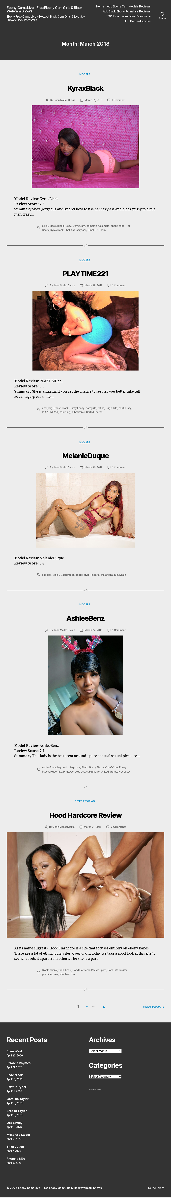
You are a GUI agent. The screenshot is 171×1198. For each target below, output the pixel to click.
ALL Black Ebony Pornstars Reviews (127, 11)
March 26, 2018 (93, 469)
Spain (125, 576)
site (62, 976)
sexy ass (83, 230)
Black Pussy (65, 226)
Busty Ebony (78, 409)
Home (100, 6)
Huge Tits (113, 409)
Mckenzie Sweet (18, 1135)
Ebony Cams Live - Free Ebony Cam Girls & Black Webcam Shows (45, 9)
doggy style (84, 576)
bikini (45, 226)
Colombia (105, 226)
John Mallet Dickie (64, 100)
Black (53, 226)
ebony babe (120, 226)
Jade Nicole (15, 1076)
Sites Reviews (85, 803)
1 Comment (120, 100)
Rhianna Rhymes (18, 1064)
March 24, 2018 (93, 632)
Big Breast (54, 409)
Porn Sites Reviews (134, 16)
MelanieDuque (85, 455)
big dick (47, 576)
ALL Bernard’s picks (137, 21)
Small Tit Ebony (98, 230)
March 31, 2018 (93, 100)
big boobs (64, 769)
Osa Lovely (14, 1123)
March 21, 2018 (93, 829)
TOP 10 (111, 16)
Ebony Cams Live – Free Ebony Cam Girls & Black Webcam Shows (64, 1188)
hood (69, 972)
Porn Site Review (120, 972)
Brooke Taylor (17, 1111)
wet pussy (126, 773)
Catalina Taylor (18, 1099)
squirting (74, 413)
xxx (74, 976)
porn (106, 972)
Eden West (14, 1052)
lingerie (97, 576)
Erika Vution (15, 1147)
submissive (88, 413)
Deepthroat (68, 576)
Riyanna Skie (16, 1159)
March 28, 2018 (93, 286)
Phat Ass (71, 230)
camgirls (93, 226)
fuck (61, 972)
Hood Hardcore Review (85, 816)
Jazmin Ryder (17, 1087)
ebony (54, 972)
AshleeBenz (85, 619)
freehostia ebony (92, 1090)
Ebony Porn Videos (98, 1090)
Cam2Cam (80, 226)
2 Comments (119, 829)
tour (68, 976)
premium (47, 976)
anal (44, 409)
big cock (77, 769)
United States (104, 413)
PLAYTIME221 (85, 273)
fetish (102, 409)
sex (56, 976)
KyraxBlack (85, 87)
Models (85, 75)
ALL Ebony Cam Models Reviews (129, 6)
